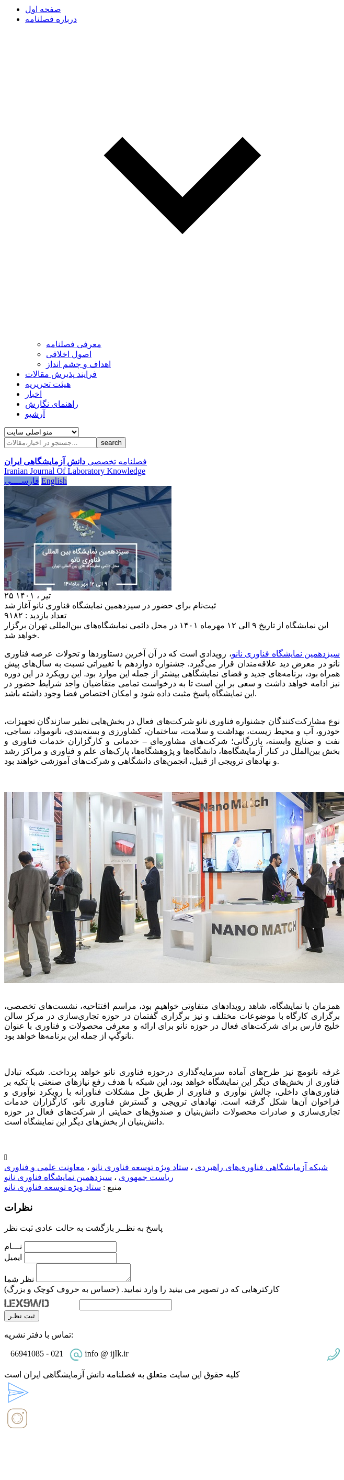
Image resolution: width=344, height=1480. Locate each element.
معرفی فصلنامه (73, 344)
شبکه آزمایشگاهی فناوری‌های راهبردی (261, 1167)
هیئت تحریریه (48, 384)
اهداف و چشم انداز (78, 364)
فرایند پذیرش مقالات (61, 374)
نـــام (13, 1246)
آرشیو (35, 413)
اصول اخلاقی (68, 354)
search (111, 443)
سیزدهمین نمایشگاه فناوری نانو (286, 653)
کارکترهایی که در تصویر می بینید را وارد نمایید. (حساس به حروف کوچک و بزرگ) (142, 1292)
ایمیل (13, 1257)
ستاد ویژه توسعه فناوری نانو (139, 1167)
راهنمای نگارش (51, 403)
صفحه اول (43, 9)
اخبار (33, 394)
